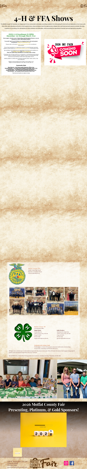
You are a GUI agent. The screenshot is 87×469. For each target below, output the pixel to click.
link (39, 347)
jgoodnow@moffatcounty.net (63, 338)
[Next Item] (72, 429)
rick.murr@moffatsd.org (34, 273)
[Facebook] (72, 463)
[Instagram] (66, 463)
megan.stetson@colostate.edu (41, 338)
